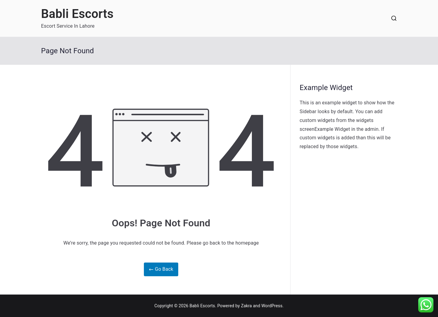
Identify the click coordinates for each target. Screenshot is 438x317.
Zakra (246, 305)
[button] (425, 304)
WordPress (271, 305)
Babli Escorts (77, 14)
